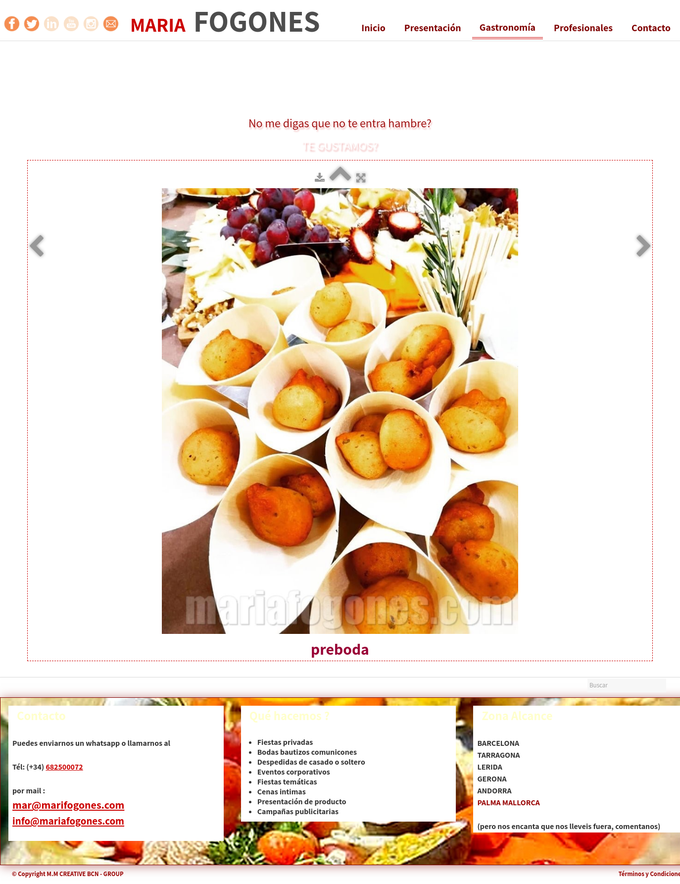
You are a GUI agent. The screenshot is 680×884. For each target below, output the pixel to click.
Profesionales (583, 27)
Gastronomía (507, 27)
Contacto (651, 27)
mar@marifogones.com (68, 805)
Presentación (432, 27)
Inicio (373, 27)
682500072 (64, 767)
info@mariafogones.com (68, 821)
